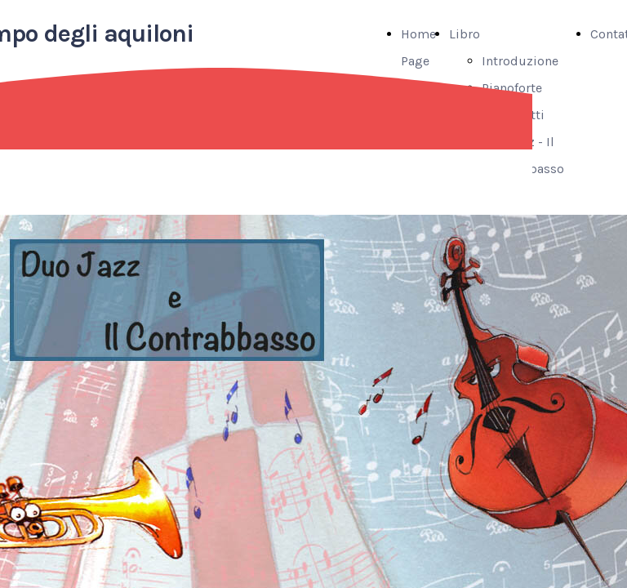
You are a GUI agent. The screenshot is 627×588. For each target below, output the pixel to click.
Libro (464, 34)
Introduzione (520, 61)
